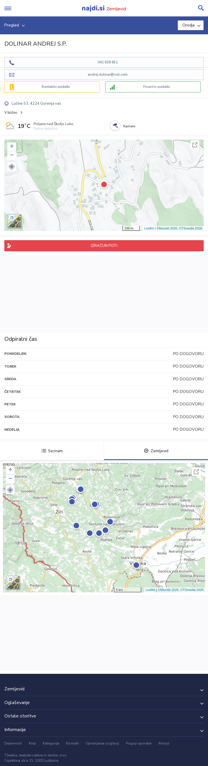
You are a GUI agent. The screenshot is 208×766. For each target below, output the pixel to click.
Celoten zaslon (195, 144)
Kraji (32, 743)
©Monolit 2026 (166, 228)
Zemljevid (156, 451)
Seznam (52, 451)
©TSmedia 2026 (190, 228)
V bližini (10, 112)
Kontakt (72, 743)
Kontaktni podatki (56, 86)
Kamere (129, 126)
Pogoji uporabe (138, 743)
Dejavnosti (13, 743)
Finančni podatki (156, 86)
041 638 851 (108, 62)
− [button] (12, 155)
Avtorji (163, 743)
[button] (11, 166)
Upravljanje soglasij (102, 743)
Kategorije (51, 743)
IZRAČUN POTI (104, 245)
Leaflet (149, 228)
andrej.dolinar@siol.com (108, 74)
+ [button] (12, 146)
